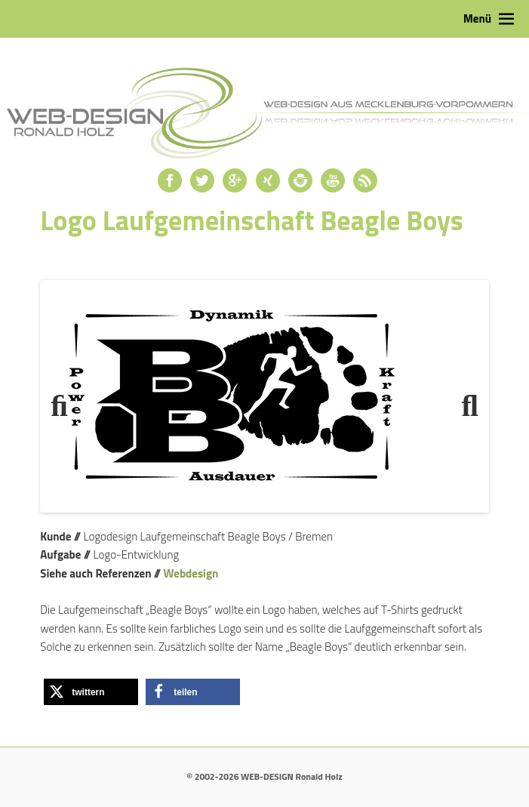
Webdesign (191, 573)
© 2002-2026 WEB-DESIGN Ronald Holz (264, 776)
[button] (91, 692)
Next (463, 400)
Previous (66, 400)
